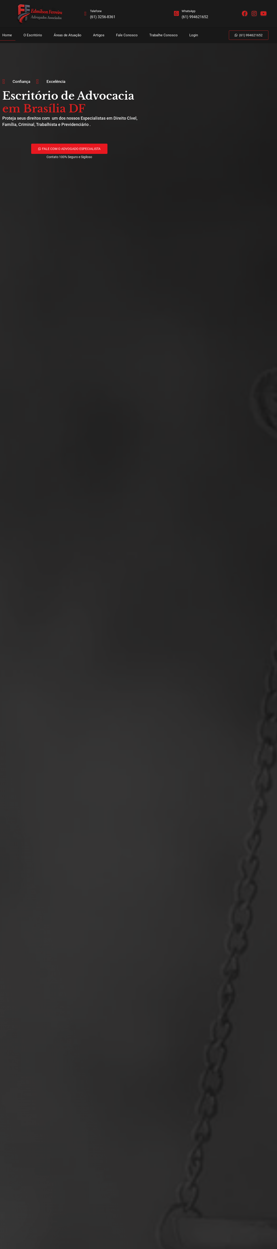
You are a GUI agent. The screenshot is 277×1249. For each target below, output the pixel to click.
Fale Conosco (127, 35)
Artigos (98, 35)
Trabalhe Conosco (163, 35)
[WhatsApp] (177, 14)
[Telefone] (85, 13)
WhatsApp (189, 11)
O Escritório (32, 35)
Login (193, 35)
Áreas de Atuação (67, 35)
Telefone (96, 11)
